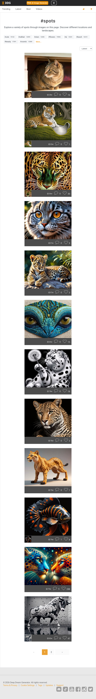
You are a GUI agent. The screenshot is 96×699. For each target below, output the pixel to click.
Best (28, 9)
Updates (49, 685)
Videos (39, 9)
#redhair (25, 37)
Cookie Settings (28, 685)
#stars (40, 37)
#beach (82, 37)
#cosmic (27, 41)
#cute (10, 37)
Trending (6, 9)
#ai (69, 37)
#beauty (11, 41)
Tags (40, 685)
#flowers (55, 37)
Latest (18, 9)
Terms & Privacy (10, 685)
